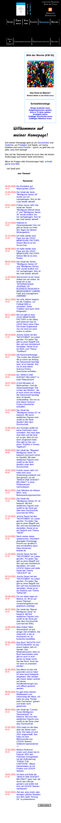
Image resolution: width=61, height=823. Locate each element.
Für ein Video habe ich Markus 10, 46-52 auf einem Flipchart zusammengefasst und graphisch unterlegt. (27, 601)
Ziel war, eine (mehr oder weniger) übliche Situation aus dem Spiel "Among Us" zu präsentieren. (28, 795)
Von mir (26, 22)
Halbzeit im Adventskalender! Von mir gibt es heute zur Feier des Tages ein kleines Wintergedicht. (28, 227)
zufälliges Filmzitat (50, 2)
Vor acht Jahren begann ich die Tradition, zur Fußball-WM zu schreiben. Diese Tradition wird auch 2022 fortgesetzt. (27, 305)
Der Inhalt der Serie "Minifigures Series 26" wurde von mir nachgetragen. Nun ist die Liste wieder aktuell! (28, 197)
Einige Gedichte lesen (40, 108)
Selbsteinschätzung (41, 41)
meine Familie (23, 147)
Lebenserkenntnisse (22, 41)
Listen (33, 21)
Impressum (50, 13)
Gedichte (9, 145)
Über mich (18, 22)
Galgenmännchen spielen (40, 110)
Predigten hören (40, 114)
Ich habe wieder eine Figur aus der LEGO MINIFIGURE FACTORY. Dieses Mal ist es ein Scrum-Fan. (28, 240)
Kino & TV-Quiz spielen (40, 112)
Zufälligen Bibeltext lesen (40, 118)
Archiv (55, 21)
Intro (10, 21)
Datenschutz (50, 15)
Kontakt (55, 41)
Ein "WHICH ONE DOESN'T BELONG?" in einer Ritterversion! (27, 377)
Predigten (22, 145)
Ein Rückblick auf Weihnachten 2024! (25, 187)
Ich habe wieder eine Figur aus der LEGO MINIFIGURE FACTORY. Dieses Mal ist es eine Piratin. (28, 253)
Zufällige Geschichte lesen (40, 116)
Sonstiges (44, 21)
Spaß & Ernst (9, 41)
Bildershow (49, 96)
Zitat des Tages (50, 4)
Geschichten (43, 143)
